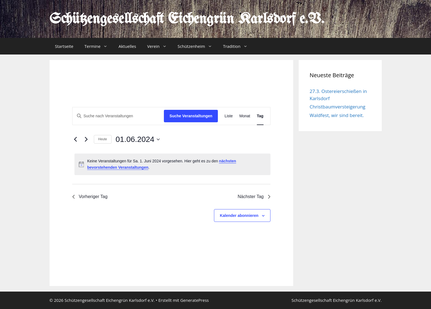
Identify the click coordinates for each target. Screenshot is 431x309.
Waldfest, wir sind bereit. (337, 115)
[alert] (172, 164)
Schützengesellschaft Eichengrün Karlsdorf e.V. (187, 19)
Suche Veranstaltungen (190, 116)
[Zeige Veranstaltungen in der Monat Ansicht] (244, 116)
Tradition (238, 46)
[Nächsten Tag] (86, 139)
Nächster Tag (254, 196)
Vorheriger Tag (90, 196)
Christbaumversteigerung (337, 106)
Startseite (64, 46)
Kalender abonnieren (239, 215)
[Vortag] (75, 139)
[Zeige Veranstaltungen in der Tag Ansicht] (260, 116)
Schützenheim (198, 46)
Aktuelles (127, 46)
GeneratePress (194, 300)
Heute (102, 139)
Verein (159, 46)
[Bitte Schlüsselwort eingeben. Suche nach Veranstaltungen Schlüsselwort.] (118, 116)
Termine (98, 46)
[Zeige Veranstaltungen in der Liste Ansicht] (228, 116)
